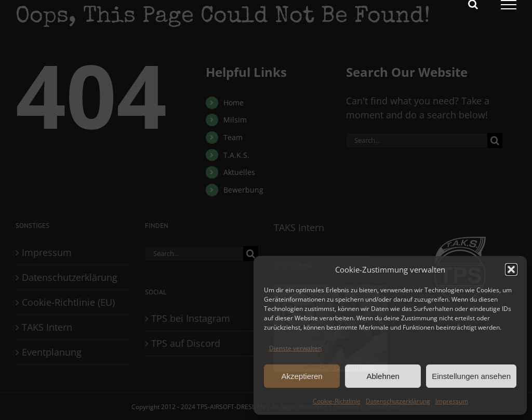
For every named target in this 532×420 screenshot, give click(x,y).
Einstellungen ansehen (471, 376)
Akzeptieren (301, 376)
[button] (511, 269)
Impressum (451, 401)
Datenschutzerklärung (398, 401)
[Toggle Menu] (508, 4)
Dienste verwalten (295, 348)
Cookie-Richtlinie (337, 401)
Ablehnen (382, 376)
